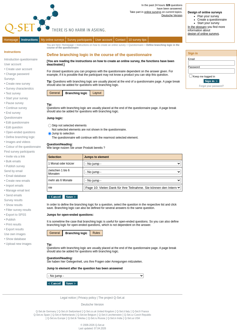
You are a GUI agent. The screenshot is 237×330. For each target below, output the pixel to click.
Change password (18, 74)
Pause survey (15, 103)
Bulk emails (13, 161)
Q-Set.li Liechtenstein (110, 315)
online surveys (152, 11)
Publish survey (15, 166)
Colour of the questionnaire (23, 146)
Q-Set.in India (115, 318)
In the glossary (197, 27)
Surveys (9, 79)
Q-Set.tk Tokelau (77, 318)
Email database (16, 176)
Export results (15, 229)
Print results (13, 224)
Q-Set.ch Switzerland (70, 311)
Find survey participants (19, 151)
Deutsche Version (172, 15)
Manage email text (18, 190)
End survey (13, 113)
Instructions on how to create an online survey (101, 45)
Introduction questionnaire (20, 59)
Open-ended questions (20, 132)
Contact (120, 39)
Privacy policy (87, 297)
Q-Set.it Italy (123, 311)
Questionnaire (13, 117)
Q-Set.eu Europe (56, 318)
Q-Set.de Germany (46, 311)
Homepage (11, 39)
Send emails (14, 195)
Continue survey (16, 108)
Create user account (19, 69)
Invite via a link (15, 156)
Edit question (14, 127)
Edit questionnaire (17, 122)
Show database (16, 239)
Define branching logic (20, 137)
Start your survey (17, 98)
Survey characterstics (20, 88)
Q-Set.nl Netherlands (63, 315)
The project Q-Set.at (111, 297)
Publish (10, 219)
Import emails (14, 185)
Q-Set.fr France (140, 311)
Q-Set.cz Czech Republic (137, 315)
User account (12, 64)
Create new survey (18, 83)
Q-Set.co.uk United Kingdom (99, 311)
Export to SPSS (16, 214)
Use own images (15, 234)
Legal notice (68, 297)
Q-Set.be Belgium (86, 315)
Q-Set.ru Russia (96, 318)
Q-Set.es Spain (42, 315)
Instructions (29, 39)
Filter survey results (18, 210)
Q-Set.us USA (132, 318)
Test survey (13, 93)
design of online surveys (203, 33)
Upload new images (18, 244)
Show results (14, 205)
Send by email (13, 171)
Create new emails (18, 180)
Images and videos (18, 142)
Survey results (13, 200)
